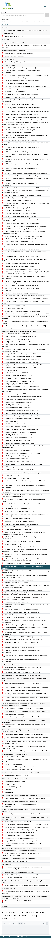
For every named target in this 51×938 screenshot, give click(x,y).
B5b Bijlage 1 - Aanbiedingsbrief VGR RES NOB (17, 375)
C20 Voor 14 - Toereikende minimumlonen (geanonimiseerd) (20, 609)
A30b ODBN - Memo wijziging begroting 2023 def (17, 208)
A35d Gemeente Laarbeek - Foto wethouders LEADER (18, 241)
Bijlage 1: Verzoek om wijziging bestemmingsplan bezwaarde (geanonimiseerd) (25, 827)
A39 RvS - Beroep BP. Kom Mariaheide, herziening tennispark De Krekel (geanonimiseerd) (23, 277)
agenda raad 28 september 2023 (12, 36)
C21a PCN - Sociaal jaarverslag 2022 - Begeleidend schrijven (20, 612)
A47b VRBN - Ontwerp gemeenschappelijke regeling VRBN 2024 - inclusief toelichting (24, 317)
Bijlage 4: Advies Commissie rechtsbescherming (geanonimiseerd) (21, 841)
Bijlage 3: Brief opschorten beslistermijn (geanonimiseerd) (19, 838)
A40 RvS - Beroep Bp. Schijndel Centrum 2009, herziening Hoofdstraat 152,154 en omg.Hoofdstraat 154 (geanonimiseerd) (25, 282)
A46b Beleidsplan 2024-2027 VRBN (13, 306)
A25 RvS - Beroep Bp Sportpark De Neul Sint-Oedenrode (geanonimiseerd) (24, 176)
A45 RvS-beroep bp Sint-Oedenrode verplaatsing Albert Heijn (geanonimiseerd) (25, 298)
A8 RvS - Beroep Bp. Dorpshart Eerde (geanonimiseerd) (19, 104)
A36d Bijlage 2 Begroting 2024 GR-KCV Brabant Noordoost (20, 256)
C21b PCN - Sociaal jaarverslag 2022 (14, 615)
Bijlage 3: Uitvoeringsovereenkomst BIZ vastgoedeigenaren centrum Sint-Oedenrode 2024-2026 (23, 747)
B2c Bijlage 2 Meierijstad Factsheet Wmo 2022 (16, 342)
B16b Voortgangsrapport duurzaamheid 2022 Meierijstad (19, 432)
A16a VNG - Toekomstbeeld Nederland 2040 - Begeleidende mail (21, 130)
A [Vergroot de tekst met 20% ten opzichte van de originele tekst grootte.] (5, 24)
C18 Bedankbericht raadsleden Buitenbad (15, 602)
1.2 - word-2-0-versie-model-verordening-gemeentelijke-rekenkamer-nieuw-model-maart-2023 (24, 694)
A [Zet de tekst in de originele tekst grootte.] (2, 24)
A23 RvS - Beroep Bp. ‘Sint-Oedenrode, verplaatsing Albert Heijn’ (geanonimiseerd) (21, 169)
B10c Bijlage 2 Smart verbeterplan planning (15, 405)
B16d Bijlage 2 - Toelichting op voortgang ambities (17, 437)
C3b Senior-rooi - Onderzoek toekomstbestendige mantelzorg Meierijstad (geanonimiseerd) (23, 486)
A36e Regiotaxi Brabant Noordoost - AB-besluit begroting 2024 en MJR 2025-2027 (24, 260)
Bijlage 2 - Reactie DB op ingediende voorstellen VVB (18, 767)
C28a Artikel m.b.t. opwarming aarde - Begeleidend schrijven (20, 645)
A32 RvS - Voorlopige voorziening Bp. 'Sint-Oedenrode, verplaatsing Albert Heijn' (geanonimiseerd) (24, 219)
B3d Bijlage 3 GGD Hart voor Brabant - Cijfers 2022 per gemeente (21, 356)
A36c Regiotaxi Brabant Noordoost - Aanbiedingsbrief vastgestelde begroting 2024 (24, 252)
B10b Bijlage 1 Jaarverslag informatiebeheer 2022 (17, 402)
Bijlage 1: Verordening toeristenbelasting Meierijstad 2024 (19, 877)
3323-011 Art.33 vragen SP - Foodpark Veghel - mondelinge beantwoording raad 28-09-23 (24, 46)
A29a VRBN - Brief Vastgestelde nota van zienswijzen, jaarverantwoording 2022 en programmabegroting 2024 (25, 191)
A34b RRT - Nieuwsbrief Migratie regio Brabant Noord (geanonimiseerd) (23, 229)
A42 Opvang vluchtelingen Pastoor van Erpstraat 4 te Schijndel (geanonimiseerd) (20, 289)
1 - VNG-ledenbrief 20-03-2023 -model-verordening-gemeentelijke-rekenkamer (25, 687)
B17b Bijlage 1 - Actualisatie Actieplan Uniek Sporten (18, 443)
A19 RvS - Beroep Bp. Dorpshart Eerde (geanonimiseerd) (19, 152)
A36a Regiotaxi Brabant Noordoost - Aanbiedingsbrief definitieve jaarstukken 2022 (24, 245)
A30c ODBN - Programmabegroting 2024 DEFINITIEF (18, 210)
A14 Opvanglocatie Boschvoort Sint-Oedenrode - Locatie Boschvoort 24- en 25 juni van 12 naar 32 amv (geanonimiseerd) (25, 123)
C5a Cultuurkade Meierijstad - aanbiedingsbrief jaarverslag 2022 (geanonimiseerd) (21, 505)
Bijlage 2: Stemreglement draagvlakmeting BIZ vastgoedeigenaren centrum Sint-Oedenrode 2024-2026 (24, 742)
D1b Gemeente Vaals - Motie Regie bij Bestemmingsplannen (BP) (21, 672)
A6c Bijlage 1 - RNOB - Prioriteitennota (14, 91)
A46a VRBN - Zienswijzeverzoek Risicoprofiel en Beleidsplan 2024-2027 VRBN (23, 302)
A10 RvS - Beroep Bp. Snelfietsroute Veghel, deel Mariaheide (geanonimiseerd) (25, 111)
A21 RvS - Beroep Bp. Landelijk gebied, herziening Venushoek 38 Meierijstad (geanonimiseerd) (25, 160)
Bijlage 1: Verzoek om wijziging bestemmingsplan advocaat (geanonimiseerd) (25, 824)
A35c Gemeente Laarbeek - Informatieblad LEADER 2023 (19, 239)
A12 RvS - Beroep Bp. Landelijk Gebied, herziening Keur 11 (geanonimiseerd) (25, 117)
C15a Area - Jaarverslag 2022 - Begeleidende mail (17, 580)
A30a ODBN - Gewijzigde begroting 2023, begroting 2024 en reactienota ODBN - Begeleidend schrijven (25, 204)
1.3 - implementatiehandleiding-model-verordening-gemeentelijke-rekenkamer (25, 697)
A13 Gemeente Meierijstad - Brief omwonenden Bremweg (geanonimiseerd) (24, 120)
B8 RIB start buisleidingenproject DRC (14, 394)
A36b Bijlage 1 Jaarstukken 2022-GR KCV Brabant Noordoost (20, 249)
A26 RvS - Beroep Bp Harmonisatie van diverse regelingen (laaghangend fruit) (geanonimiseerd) (25, 179)
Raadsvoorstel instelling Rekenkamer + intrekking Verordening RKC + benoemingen (22, 684)
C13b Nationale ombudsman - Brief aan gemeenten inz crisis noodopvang (24, 563)
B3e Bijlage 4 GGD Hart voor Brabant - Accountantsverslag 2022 (21, 359)
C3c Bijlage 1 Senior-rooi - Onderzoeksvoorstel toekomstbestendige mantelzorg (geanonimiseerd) (25, 491)
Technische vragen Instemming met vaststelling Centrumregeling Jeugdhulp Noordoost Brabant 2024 (24, 725)
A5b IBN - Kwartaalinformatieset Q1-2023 (14, 83)
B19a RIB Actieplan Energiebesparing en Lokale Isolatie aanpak (21, 453)
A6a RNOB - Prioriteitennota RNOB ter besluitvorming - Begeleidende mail (24, 86)
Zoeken (3, 12)
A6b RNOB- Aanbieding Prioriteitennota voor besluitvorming (20, 89)
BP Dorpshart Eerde (9, 784)
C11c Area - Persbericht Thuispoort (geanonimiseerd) (18, 547)
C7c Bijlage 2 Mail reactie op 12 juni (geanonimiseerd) (18, 521)
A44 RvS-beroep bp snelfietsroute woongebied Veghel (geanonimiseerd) (23, 295)
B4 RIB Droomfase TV (9, 370)
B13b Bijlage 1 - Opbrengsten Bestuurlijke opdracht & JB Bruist (21, 418)
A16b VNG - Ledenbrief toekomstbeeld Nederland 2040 (18, 132)
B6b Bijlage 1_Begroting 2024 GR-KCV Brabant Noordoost (19, 384)
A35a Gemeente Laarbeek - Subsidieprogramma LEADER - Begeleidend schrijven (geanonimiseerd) (23, 232)
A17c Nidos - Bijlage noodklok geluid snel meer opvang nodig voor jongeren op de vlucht (25, 143)
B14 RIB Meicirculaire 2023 (11, 421)
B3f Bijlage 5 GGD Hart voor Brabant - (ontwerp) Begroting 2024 (21, 362)
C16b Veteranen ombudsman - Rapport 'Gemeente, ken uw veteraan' (22, 590)
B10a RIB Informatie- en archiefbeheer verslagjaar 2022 (19, 399)
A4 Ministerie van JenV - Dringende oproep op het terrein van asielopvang (24, 78)
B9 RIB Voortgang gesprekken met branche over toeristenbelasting (22, 396)
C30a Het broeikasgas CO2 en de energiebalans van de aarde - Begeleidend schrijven (24, 656)
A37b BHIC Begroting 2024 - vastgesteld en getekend (18, 266)
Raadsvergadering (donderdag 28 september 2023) (21, 21)
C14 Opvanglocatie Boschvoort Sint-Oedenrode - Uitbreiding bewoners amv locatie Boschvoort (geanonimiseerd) (24, 576)
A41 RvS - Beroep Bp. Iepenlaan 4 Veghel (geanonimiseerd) (20, 285)
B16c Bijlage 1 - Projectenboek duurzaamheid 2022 (17, 435)
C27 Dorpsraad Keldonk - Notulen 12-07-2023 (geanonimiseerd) (21, 642)
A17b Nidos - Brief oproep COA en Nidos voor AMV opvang (19, 140)
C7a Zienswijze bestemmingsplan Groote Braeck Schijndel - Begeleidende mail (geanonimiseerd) (25, 515)
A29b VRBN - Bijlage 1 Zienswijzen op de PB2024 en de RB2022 (21, 195)
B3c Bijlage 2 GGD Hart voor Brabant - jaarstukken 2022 (19, 354)
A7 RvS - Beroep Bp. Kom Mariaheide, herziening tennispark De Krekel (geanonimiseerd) (23, 100)
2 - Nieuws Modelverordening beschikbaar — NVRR (18, 700)
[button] (47, 15)
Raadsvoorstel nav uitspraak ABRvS (13, 781)
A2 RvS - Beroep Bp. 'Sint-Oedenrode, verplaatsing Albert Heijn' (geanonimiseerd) (21, 71)
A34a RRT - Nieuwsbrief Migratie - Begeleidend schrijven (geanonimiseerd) (24, 226)
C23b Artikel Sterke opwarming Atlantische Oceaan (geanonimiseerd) (22, 625)
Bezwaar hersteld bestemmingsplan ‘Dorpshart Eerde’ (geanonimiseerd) (23, 798)
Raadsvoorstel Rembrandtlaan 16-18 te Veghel (16, 821)
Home (3, 21)
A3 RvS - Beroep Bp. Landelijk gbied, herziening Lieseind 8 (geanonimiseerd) (25, 75)
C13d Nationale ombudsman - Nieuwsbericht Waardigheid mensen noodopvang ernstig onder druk (25, 571)
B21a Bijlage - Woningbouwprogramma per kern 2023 (18, 469)
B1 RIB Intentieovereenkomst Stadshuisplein (15, 333)
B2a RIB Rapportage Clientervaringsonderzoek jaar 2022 (19, 336)
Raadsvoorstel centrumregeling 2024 (13, 714)
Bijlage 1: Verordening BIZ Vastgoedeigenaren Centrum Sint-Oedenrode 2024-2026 (25, 738)
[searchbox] (22, 15)
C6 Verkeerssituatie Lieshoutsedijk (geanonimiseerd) (18, 511)
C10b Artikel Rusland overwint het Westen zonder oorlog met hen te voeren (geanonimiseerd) (24, 537)
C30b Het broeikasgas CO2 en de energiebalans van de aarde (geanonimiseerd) (20, 660)
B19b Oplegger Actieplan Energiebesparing (15, 456)
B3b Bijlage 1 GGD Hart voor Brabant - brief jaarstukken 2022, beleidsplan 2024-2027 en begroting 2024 (24, 350)
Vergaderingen (8, 21)
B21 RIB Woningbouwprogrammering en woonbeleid (18, 467)
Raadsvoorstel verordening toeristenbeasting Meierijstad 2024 (20, 875)
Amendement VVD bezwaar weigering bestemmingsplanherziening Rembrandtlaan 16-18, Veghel (22, 868)
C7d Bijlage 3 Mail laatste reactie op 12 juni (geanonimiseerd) (20, 524)
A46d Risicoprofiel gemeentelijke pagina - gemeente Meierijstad (21, 311)
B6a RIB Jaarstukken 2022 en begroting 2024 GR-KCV (18, 381)
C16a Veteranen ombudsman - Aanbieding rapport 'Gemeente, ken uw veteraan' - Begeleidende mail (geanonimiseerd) (25, 586)
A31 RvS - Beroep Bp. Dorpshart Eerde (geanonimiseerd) (19, 216)
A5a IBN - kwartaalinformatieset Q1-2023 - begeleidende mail (20, 80)
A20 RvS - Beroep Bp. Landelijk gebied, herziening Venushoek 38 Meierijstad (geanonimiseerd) (25, 155)
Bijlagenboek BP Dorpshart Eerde (13, 787)
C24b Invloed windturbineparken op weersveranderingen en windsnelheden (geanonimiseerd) (24, 633)
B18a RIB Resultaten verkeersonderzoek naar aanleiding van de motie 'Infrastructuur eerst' (23, 446)
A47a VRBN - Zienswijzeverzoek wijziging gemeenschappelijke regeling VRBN (25, 314)
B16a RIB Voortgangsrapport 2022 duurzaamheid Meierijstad (20, 429)
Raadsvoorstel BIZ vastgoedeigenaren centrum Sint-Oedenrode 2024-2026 (24, 734)
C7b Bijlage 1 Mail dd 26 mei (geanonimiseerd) (16, 518)
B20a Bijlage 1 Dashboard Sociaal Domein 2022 (17, 461)
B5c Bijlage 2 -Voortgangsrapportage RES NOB (16, 378)
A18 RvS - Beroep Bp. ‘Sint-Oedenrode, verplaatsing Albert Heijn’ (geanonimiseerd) (21, 148)
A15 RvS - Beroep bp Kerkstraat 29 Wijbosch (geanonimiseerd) (21, 127)
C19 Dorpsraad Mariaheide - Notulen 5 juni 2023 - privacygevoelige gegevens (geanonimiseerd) (25, 605)
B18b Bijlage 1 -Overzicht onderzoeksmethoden (16, 450)
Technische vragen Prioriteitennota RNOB (15, 775)
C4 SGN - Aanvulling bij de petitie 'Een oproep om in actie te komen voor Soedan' (23, 500)
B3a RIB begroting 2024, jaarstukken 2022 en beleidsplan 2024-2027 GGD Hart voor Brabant (25, 345)
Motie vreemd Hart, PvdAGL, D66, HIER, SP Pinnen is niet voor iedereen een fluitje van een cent (24, 902)
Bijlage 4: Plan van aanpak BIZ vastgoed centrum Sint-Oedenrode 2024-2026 (24, 751)
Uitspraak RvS (7, 792)
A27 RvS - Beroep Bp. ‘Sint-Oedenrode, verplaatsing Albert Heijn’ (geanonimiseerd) (21, 184)
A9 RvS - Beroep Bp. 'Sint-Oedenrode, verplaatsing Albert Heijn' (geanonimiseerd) (21, 108)
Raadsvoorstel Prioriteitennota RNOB (13, 757)
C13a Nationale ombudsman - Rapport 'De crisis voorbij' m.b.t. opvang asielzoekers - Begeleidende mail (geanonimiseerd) (23, 559)
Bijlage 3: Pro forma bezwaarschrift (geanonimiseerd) (18, 832)
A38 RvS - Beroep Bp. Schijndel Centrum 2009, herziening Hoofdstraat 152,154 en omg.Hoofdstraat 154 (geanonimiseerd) (25, 272)
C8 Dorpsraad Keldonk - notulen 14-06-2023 (15, 527)
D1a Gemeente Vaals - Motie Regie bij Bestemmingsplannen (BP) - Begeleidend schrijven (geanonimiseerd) (22, 668)
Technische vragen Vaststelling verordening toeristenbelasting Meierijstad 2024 (25, 885)
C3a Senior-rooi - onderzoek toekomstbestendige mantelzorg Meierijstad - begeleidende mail (23, 482)
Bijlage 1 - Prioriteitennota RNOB (12, 764)
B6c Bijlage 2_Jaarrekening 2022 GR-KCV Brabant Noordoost (20, 386)
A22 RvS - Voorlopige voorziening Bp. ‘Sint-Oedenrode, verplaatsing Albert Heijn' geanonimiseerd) (24, 164)
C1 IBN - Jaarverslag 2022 (10, 475)
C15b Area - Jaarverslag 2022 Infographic (15, 582)
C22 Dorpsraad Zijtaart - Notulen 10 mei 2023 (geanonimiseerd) (21, 617)
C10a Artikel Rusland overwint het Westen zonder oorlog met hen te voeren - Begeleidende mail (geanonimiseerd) (24, 533)
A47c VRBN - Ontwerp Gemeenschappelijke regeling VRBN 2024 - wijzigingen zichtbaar (25, 322)
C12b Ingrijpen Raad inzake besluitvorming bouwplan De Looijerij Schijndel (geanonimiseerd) (24, 555)
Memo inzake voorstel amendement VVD (14, 861)
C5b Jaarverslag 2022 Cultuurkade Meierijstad (16, 508)
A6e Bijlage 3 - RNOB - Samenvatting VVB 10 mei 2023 (19, 97)
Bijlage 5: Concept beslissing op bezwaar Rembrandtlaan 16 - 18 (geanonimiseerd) (21, 844)
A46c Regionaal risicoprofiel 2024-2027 (14, 308)
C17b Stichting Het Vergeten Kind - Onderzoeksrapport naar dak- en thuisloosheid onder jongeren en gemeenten (22, 598)
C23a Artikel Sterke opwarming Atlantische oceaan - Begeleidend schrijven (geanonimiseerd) (24, 621)
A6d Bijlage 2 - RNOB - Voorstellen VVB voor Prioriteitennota (20, 94)
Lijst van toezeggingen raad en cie (13, 56)
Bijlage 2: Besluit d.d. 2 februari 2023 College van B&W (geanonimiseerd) (23, 830)
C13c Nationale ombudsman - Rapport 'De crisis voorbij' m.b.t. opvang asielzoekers (22, 567)
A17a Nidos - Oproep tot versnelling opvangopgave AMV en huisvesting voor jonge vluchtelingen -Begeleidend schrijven (24, 136)
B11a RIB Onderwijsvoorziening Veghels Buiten (16, 407)
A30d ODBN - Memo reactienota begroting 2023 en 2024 (19, 213)
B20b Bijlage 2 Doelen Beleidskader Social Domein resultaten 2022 (22, 464)
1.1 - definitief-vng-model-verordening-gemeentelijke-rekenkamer (21, 690)
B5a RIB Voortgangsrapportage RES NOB (15, 373)
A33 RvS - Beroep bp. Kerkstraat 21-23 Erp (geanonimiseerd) (20, 223)
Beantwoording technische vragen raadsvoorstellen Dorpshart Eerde (22, 814)
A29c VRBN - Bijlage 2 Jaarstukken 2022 (14, 198)
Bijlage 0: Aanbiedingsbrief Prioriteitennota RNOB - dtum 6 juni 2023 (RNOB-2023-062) (24, 760)
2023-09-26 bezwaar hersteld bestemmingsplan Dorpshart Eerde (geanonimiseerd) (21, 805)
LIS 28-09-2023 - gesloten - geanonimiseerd (15, 62)
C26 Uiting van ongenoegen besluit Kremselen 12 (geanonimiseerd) (22, 639)
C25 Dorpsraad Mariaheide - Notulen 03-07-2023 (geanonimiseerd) (22, 637)
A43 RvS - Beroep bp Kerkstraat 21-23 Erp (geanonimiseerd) (20, 293)
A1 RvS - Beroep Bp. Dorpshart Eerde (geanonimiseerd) (19, 68)
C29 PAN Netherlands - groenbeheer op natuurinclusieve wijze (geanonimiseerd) (21, 651)
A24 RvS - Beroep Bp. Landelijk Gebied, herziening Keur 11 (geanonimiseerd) (25, 173)
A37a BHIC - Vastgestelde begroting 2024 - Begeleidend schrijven (21, 263)
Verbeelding (6, 789)
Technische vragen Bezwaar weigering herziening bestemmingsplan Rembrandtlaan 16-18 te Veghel (22, 854)
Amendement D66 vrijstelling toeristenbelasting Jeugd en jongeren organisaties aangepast (25, 892)
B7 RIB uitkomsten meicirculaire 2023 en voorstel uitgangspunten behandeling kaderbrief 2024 (25, 390)
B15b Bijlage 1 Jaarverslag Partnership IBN (15, 426)
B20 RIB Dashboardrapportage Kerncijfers (15, 458)
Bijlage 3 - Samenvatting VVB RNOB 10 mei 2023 (17, 769)
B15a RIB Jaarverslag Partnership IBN (14, 424)
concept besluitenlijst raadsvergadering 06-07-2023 (17, 53)
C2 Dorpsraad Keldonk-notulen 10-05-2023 (15, 478)
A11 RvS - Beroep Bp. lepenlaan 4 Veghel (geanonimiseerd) (20, 114)
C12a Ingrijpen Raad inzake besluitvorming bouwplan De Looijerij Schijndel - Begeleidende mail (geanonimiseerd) (24, 550)
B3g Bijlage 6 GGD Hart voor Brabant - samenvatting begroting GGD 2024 (24, 364)
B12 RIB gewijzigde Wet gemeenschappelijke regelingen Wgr (20, 413)
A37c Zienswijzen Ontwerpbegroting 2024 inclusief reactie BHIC (21, 269)
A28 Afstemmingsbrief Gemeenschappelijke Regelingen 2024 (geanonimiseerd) (25, 187)
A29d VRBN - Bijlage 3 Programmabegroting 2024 (17, 200)
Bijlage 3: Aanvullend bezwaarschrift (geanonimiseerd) (18, 835)
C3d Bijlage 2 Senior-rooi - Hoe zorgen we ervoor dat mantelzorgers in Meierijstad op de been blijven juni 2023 (23, 495)
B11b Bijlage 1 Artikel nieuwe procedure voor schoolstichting (20, 410)
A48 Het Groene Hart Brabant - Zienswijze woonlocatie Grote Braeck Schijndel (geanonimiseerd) (25, 327)
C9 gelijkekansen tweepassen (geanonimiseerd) (16, 529)
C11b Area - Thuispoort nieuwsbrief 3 (13, 544)
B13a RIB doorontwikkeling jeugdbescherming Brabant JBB (20, 415)
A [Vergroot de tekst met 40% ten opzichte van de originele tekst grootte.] (7, 24)
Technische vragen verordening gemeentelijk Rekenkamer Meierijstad (22, 708)
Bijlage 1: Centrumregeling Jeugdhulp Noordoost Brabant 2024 (21, 717)
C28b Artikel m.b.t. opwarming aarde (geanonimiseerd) (18, 647)
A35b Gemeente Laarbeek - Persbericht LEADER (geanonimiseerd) (22, 236)
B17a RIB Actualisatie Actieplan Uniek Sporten (16, 440)
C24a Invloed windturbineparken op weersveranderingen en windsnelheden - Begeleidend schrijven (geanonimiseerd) (24, 628)
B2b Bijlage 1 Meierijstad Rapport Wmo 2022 (16, 339)
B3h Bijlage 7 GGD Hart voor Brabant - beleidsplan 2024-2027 (20, 367)
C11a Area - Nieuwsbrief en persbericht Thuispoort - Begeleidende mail (23, 541)
